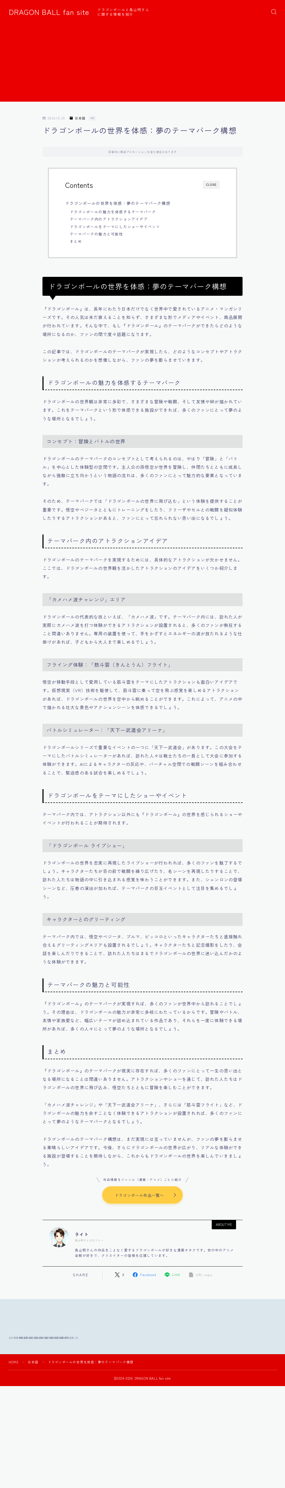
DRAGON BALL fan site (49, 12)
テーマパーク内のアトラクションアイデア (109, 219)
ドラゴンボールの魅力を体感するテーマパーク (113, 211)
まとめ (76, 241)
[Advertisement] (142, 64)
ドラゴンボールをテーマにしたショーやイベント (115, 226)
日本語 (77, 118)
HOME (14, 1397)
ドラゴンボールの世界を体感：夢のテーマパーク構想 (117, 203)
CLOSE (211, 184)
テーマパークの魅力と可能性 (96, 234)
